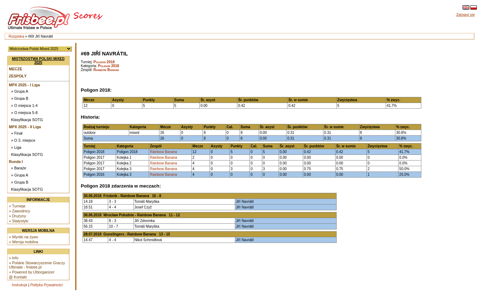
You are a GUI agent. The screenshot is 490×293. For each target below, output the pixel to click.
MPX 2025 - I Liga (24, 85)
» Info (14, 258)
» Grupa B (19, 98)
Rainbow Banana (106, 70)
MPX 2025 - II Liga (25, 127)
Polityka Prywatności (46, 285)
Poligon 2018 (104, 62)
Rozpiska (16, 36)
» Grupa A (19, 91)
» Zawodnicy (19, 211)
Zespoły (18, 76)
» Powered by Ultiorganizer (31, 272)
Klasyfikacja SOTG (27, 120)
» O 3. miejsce (23, 140)
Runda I (16, 161)
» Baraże (18, 168)
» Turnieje (17, 206)
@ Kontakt (18, 277)
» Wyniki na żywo (23, 237)
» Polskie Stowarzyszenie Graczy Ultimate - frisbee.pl (37, 265)
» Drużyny (17, 216)
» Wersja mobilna (23, 242)
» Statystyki (18, 221)
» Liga (16, 147)
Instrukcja (19, 285)
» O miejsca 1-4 (24, 105)
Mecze (15, 69)
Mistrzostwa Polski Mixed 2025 (38, 61)
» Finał (16, 133)
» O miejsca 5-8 (24, 112)
